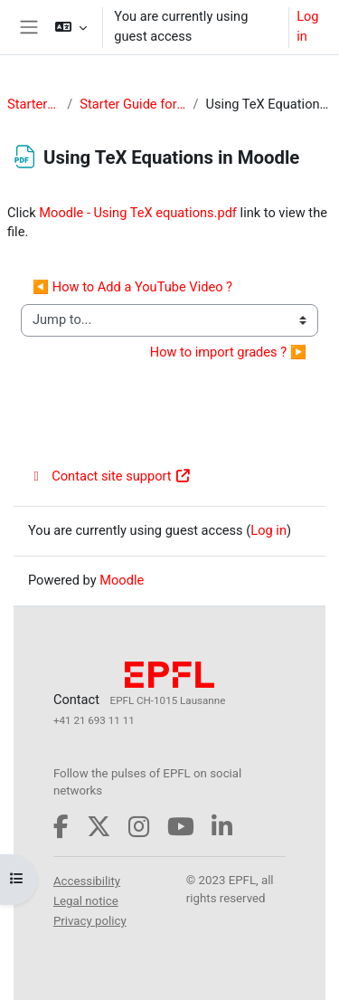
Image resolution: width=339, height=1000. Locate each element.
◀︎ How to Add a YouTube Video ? (132, 287)
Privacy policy (90, 921)
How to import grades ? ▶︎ (228, 352)
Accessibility (86, 881)
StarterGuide (33, 104)
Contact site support (110, 476)
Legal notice (85, 901)
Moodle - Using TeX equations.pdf (138, 213)
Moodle (121, 580)
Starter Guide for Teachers (132, 104)
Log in (307, 26)
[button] (71, 27)
